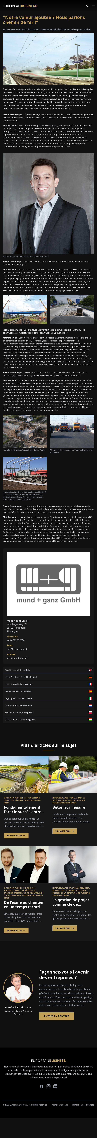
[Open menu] (92, 6)
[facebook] (42, 1086)
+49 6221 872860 (16, 640)
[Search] (87, 5)
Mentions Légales (60, 1104)
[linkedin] (55, 1086)
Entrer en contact (56, 1016)
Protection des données (83, 1104)
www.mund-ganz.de (17, 657)
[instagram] (48, 1086)
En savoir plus (16, 835)
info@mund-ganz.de (17, 649)
